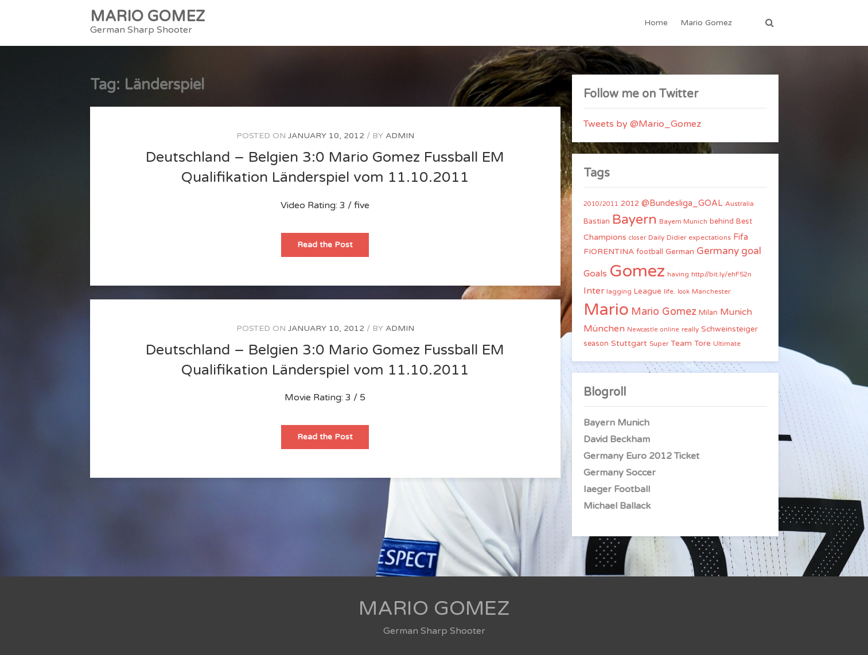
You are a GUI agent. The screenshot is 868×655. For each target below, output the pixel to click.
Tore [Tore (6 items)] (702, 343)
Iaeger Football (616, 489)
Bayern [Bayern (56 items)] (634, 220)
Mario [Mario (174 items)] (606, 309)
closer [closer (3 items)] (637, 237)
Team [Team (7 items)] (681, 343)
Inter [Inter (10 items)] (593, 291)
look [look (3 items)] (684, 291)
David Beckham (616, 439)
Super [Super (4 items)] (658, 344)
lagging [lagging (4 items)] (619, 291)
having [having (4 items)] (678, 274)
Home (656, 23)
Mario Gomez (706, 23)
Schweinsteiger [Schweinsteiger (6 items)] (729, 329)
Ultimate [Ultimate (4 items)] (727, 344)
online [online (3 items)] (669, 329)
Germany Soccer (619, 472)
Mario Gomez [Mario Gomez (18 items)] (663, 311)
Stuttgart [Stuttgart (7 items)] (629, 343)
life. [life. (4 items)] (669, 291)
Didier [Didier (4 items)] (676, 237)
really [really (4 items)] (690, 329)
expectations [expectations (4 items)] (709, 237)
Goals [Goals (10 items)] (595, 273)
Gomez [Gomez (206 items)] (637, 271)
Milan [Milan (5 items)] (708, 312)
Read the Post (333, 248)
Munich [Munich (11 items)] (736, 312)
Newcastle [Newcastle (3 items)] (642, 329)
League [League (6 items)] (647, 291)
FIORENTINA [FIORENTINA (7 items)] (608, 251)
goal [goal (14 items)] (751, 251)
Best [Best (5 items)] (744, 221)
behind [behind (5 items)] (722, 221)
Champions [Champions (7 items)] (604, 237)
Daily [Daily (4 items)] (656, 237)
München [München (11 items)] (604, 328)
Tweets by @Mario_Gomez (642, 124)
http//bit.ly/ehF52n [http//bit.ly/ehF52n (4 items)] (721, 274)
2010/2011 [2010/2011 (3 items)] (600, 204)
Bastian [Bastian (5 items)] (596, 221)
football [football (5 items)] (649, 251)
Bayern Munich (616, 422)
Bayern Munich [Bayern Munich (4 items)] (683, 221)
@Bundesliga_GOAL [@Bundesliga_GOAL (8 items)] (682, 203)
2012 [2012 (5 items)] (630, 203)
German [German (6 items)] (679, 251)
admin (400, 136)
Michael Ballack (617, 506)
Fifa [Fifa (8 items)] (740, 237)
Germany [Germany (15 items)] (717, 251)
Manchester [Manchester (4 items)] (711, 291)
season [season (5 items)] (596, 343)
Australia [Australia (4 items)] (739, 204)
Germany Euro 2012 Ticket (641, 456)
